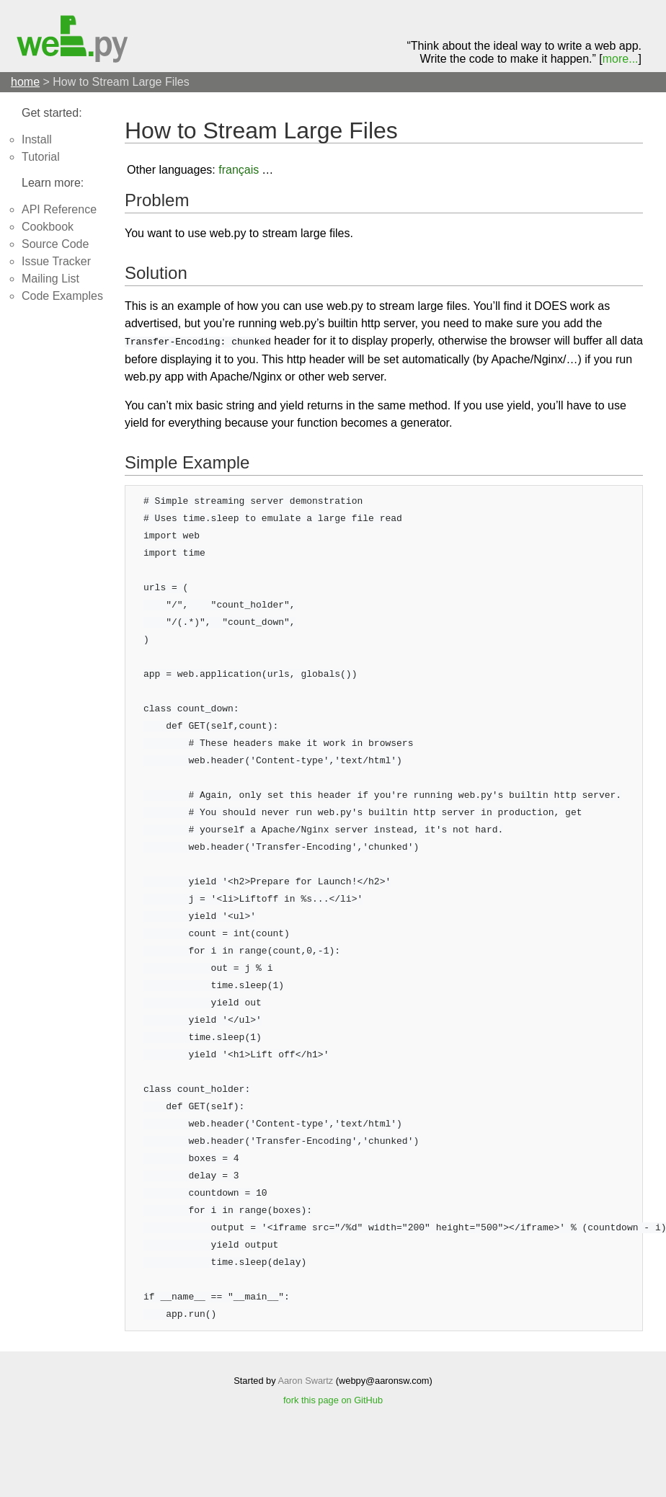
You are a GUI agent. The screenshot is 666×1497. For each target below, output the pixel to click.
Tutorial (41, 157)
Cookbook (48, 227)
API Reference (59, 209)
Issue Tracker (56, 261)
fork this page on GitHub (333, 1398)
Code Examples (62, 296)
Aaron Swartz (305, 1379)
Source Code (55, 244)
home (25, 82)
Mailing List (50, 278)
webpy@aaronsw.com (384, 1379)
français (238, 170)
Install (37, 139)
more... (621, 59)
